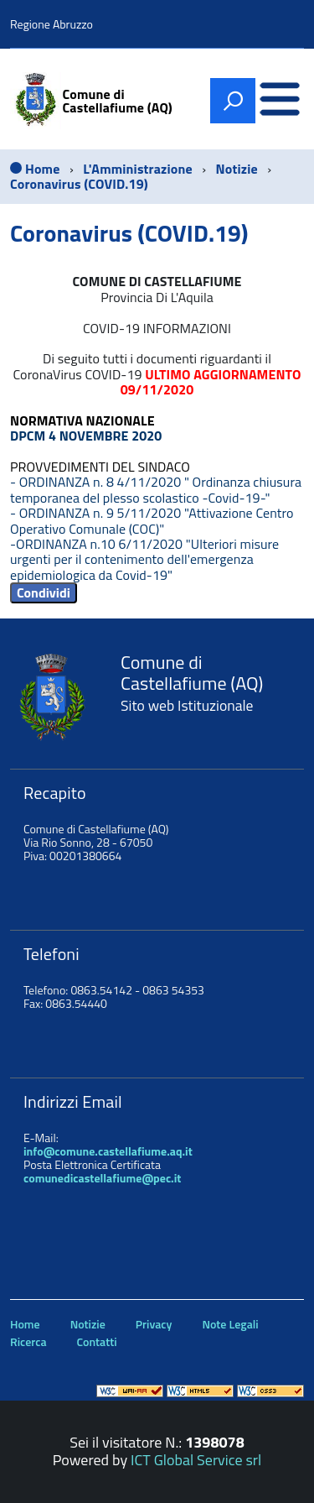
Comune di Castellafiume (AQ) (117, 100)
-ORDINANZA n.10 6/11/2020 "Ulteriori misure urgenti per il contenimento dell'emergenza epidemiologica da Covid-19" (144, 559)
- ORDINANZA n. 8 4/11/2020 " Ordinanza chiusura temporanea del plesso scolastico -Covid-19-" (155, 489)
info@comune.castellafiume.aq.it (108, 1151)
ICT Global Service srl (196, 1459)
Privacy (154, 1324)
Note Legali (230, 1324)
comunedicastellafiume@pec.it (102, 1178)
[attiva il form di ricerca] (232, 100)
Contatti (97, 1341)
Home (25, 1324)
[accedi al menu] (280, 101)
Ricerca (28, 1341)
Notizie (88, 1324)
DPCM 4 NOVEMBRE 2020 (86, 435)
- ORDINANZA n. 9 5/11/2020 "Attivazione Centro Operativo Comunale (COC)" (152, 520)
